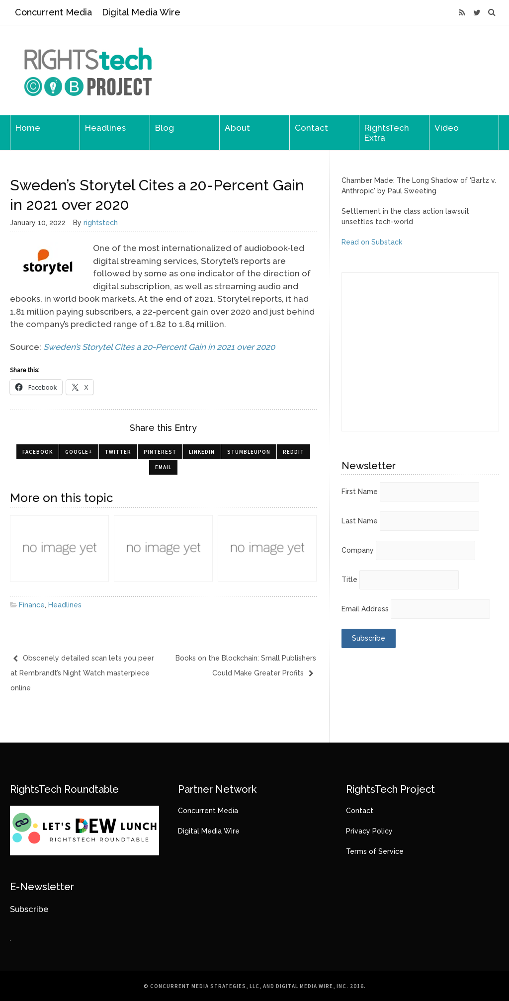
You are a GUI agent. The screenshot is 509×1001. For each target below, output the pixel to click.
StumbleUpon (248, 451)
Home (27, 128)
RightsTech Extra (386, 133)
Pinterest (160, 451)
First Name (359, 492)
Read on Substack (371, 242)
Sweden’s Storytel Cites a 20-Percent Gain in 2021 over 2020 (159, 347)
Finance (32, 605)
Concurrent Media (53, 12)
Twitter (118, 451)
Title (349, 580)
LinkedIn (202, 451)
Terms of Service (375, 851)
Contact (311, 128)
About (237, 128)
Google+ (78, 451)
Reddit (293, 451)
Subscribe (29, 909)
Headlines (105, 128)
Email (163, 467)
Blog (164, 128)
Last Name (359, 521)
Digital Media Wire (141, 12)
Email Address (365, 609)
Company (357, 550)
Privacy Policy (369, 831)
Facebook (37, 451)
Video (446, 128)
